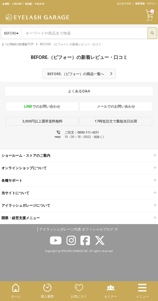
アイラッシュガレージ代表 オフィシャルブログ (76, 229)
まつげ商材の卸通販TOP (17, 44)
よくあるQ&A (79, 91)
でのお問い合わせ (42, 106)
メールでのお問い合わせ (116, 106)
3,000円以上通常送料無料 (42, 121)
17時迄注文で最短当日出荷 (116, 121)
